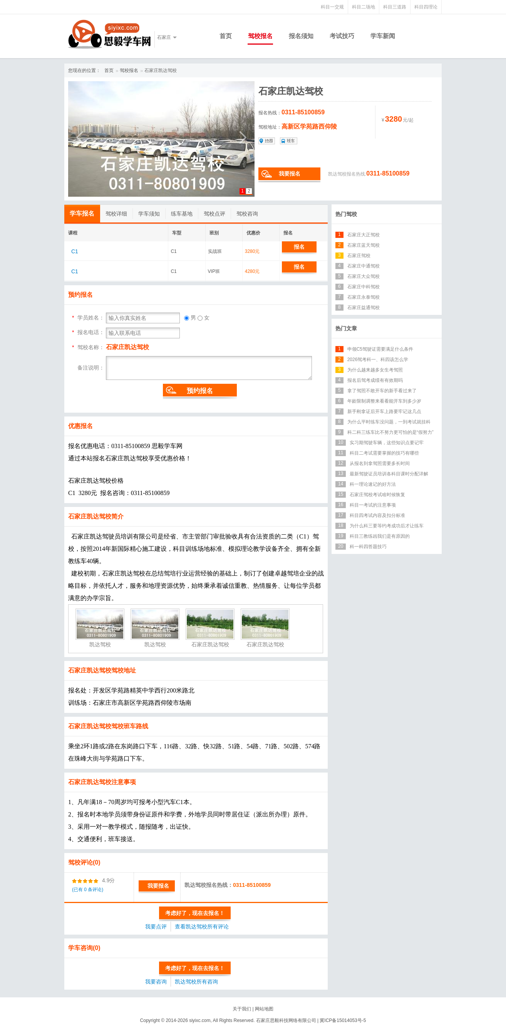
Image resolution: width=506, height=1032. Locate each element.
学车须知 (149, 214)
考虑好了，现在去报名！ (195, 913)
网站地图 (264, 1009)
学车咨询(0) (84, 948)
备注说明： (90, 367)
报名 (299, 247)
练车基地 (182, 214)
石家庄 (164, 37)
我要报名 (289, 174)
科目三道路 (394, 7)
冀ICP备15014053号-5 (343, 1020)
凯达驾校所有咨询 (196, 981)
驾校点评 (214, 214)
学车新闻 (382, 36)
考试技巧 (342, 36)
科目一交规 (332, 7)
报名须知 (301, 36)
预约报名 (200, 391)
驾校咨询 (247, 214)
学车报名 (82, 213)
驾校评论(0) (84, 862)
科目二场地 (363, 7)
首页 (225, 36)
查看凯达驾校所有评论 (202, 926)
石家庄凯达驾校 (160, 70)
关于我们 (242, 1009)
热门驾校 (346, 214)
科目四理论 (425, 7)
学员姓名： (90, 317)
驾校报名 (260, 36)
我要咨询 (156, 981)
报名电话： (90, 332)
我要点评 (156, 926)
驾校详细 (116, 214)
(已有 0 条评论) (87, 889)
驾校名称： (90, 347)
